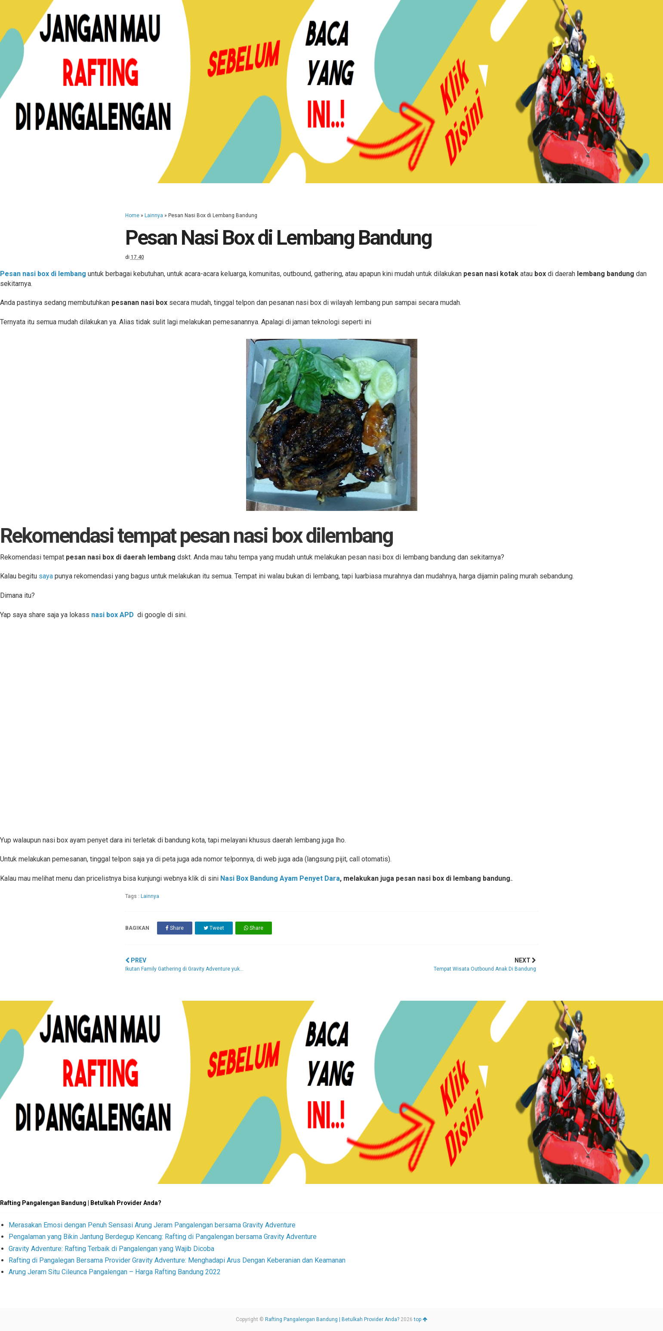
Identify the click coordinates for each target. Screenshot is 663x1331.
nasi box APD (112, 615)
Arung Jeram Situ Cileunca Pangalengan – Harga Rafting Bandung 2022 (115, 1272)
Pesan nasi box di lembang (43, 274)
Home (132, 215)
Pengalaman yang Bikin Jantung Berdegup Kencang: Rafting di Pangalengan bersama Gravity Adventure (163, 1237)
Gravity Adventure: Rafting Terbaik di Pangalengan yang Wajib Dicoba (111, 1249)
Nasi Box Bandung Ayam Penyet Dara (280, 878)
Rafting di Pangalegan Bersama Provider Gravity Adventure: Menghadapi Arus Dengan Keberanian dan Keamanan (177, 1260)
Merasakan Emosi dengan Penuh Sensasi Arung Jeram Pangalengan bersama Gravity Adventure (152, 1225)
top (420, 1319)
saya (46, 576)
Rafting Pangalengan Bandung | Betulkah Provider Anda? (332, 1319)
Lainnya (154, 215)
